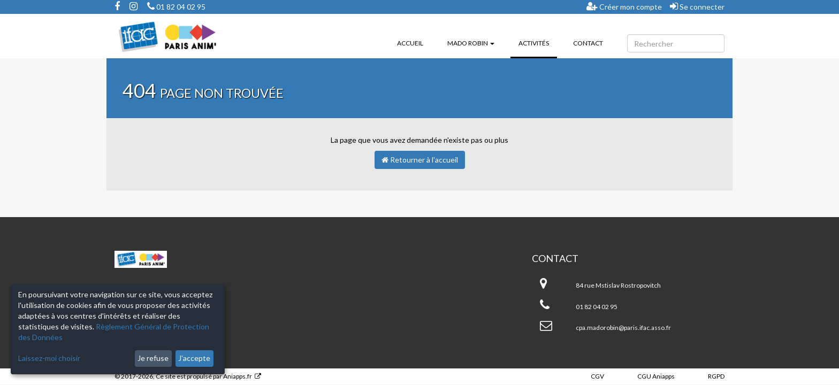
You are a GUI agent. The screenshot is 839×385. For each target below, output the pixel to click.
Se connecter (697, 6)
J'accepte (194, 358)
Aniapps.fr (237, 376)
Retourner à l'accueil (420, 159)
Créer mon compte (624, 6)
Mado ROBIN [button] (470, 43)
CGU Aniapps (656, 376)
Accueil (410, 43)
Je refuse (153, 358)
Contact (588, 43)
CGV (597, 376)
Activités (537, 42)
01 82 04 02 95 (176, 6)
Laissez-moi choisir (49, 358)
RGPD (716, 376)
